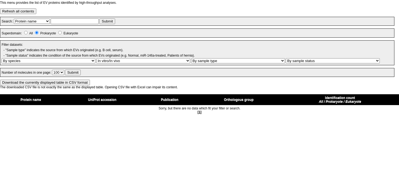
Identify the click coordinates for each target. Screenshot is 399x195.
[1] (199, 112)
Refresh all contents (18, 11)
